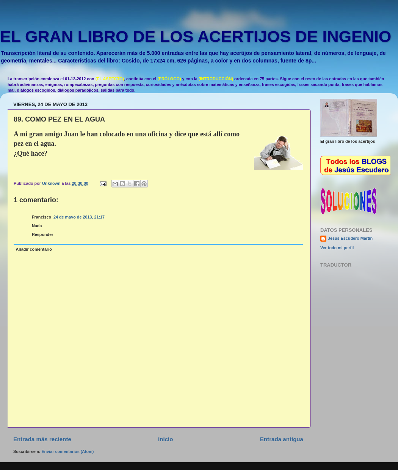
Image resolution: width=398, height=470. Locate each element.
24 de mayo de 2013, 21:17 (79, 217)
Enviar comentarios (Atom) (67, 451)
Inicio (165, 439)
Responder (42, 234)
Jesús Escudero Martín (350, 238)
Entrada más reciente (42, 439)
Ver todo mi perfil (337, 247)
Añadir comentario (34, 249)
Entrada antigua (281, 439)
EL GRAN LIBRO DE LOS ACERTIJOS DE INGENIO (195, 36)
